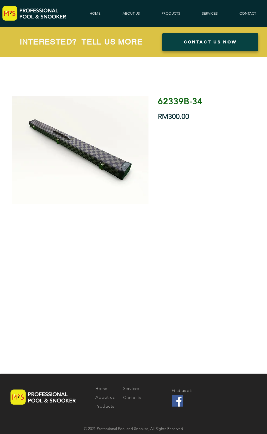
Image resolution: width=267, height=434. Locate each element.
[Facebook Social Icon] (177, 401)
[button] (210, 42)
